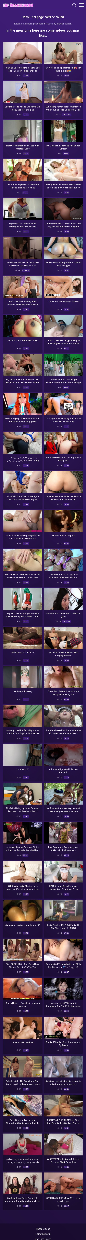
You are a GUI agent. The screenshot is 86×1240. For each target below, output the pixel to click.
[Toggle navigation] (81, 5)
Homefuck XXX (43, 1234)
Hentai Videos (43, 1229)
